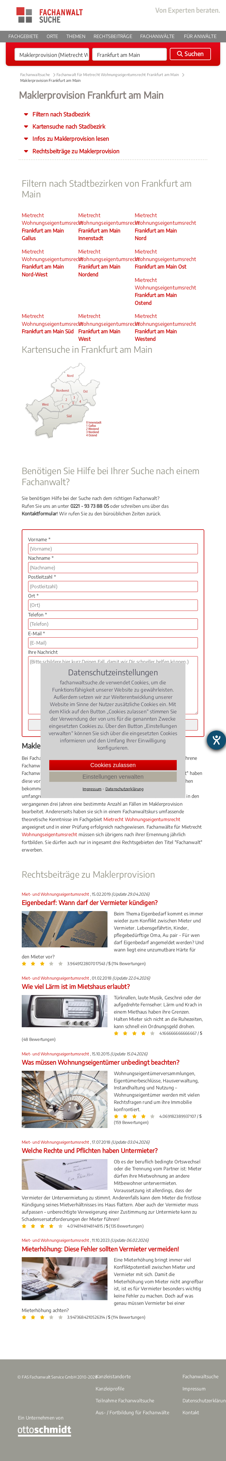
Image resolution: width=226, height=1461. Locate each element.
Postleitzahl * (42, 577)
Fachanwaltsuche (35, 74)
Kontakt (191, 1412)
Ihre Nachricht (43, 652)
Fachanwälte (157, 36)
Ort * (33, 596)
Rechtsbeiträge (113, 36)
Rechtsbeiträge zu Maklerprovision (75, 150)
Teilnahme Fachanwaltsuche (125, 1401)
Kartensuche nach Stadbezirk (68, 126)
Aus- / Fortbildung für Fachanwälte (132, 1412)
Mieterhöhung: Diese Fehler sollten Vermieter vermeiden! (100, 1249)
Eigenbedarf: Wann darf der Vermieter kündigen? (89, 902)
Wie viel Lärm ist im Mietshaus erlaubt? (76, 986)
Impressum (194, 1389)
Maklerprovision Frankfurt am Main (50, 80)
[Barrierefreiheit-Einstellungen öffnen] (216, 740)
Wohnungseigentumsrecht (49, 834)
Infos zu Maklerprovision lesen (70, 138)
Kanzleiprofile (110, 1389)
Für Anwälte (200, 36)
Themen (75, 36)
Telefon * (37, 615)
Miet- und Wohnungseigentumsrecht (56, 894)
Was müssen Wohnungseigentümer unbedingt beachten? (100, 1062)
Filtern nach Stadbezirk (60, 114)
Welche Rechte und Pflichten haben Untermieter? (89, 1150)
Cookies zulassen (113, 765)
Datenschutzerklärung (124, 789)
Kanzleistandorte (113, 1376)
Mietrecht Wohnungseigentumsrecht (49, 226)
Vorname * (39, 539)
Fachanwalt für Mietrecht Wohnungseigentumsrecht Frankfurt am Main (118, 74)
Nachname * (41, 558)
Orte (52, 36)
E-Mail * (36, 633)
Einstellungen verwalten (112, 776)
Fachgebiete (23, 36)
